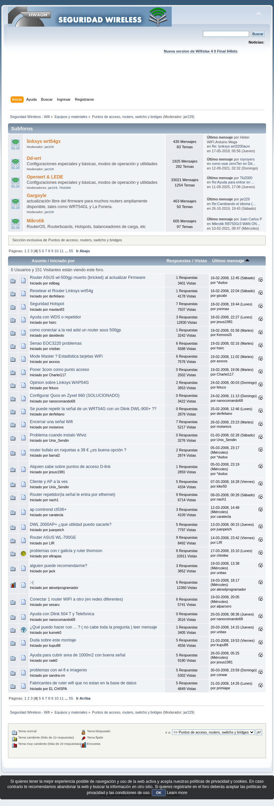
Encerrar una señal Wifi (51, 421)
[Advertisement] (137, 81)
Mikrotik (35, 220)
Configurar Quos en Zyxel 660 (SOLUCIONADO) (75, 395)
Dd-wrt (34, 158)
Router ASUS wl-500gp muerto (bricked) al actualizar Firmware (87, 277)
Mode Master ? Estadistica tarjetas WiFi (66, 356)
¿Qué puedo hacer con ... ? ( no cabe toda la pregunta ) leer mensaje (93, 627)
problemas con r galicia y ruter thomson (66, 550)
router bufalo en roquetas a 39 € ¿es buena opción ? (78, 450)
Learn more (177, 792)
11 (61, 251)
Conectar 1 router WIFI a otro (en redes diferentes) (76, 599)
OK (159, 793)
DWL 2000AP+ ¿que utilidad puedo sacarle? (71, 524)
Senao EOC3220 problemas (56, 343)
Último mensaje (230, 260)
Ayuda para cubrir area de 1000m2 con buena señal (77, 655)
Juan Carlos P (251, 219)
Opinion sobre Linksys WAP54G (59, 382)
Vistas (200, 260)
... (67, 251)
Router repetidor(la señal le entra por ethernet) (72, 494)
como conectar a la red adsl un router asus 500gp (75, 330)
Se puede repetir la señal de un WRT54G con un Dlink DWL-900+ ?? (93, 408)
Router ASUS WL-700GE (53, 537)
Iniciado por (62, 260)
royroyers (247, 159)
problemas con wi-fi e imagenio (58, 670)
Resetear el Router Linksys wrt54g (61, 290)
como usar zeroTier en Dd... (233, 164)
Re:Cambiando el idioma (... (233, 204)
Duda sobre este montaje (53, 640)
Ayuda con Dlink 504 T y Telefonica (62, 614)
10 (56, 251)
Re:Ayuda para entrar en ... (233, 182)
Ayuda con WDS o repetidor (55, 317)
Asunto (39, 260)
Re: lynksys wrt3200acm (231, 146)
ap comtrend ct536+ (48, 509)
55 (71, 251)
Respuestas (178, 260)
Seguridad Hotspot (47, 303)
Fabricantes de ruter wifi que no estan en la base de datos (83, 683)
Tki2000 (65, 187)
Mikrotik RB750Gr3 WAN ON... (236, 224)
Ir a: (168, 732)
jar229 (188, 117)
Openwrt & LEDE (45, 176)
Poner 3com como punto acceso (59, 369)
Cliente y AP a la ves (49, 481)
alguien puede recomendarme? (58, 565)
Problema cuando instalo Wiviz (58, 435)
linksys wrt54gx (43, 141)
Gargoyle (36, 195)
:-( (32, 582)
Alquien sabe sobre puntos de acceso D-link (70, 466)
